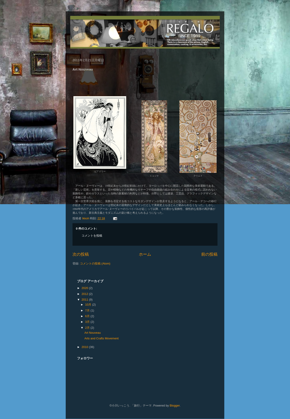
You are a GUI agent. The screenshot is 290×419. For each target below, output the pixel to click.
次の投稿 (80, 254)
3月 (88, 321)
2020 (85, 288)
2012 (85, 294)
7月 (88, 310)
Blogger (175, 405)
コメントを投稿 (92, 235)
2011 (85, 299)
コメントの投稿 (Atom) (95, 263)
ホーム (145, 254)
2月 (88, 327)
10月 (88, 304)
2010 (85, 347)
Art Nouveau (92, 332)
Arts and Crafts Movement (101, 338)
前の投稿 (209, 254)
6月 (88, 316)
